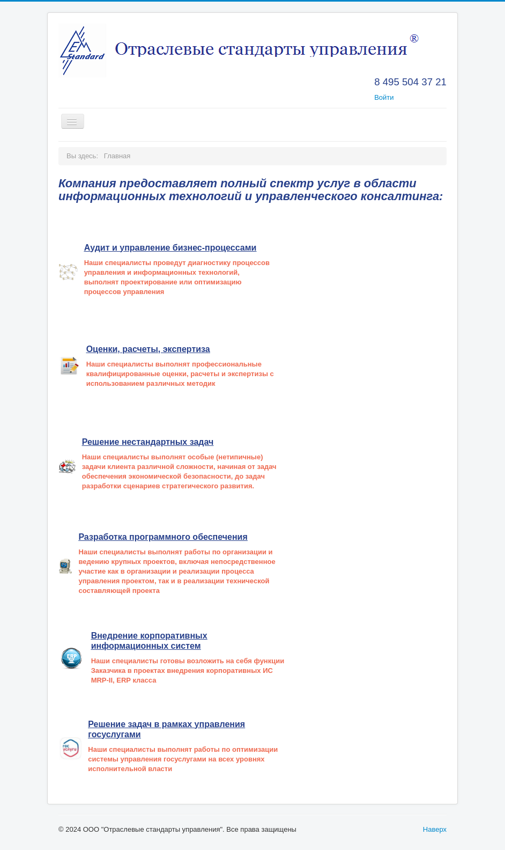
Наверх (435, 829)
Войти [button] (383, 97)
